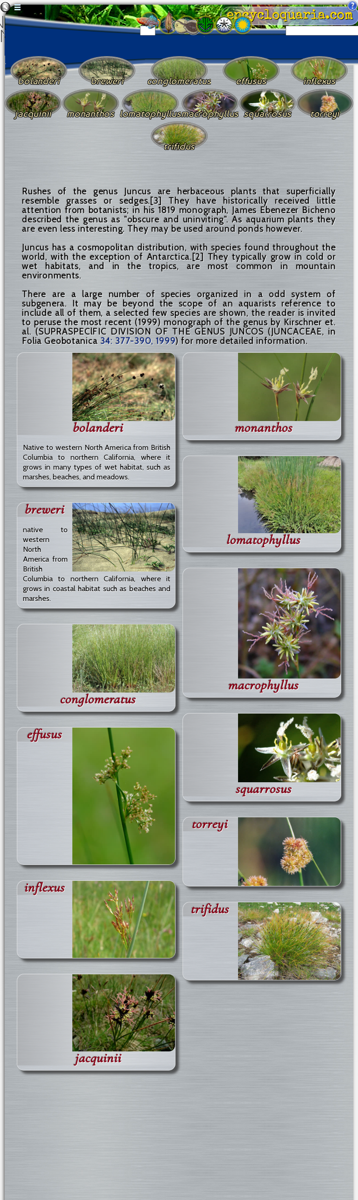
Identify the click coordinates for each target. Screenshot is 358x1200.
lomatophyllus (263, 540)
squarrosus (263, 789)
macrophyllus (263, 685)
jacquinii (98, 1058)
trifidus (209, 909)
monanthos (263, 428)
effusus (44, 734)
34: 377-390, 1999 (138, 341)
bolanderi (97, 428)
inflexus (44, 887)
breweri (44, 509)
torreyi (209, 824)
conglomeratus (97, 699)
